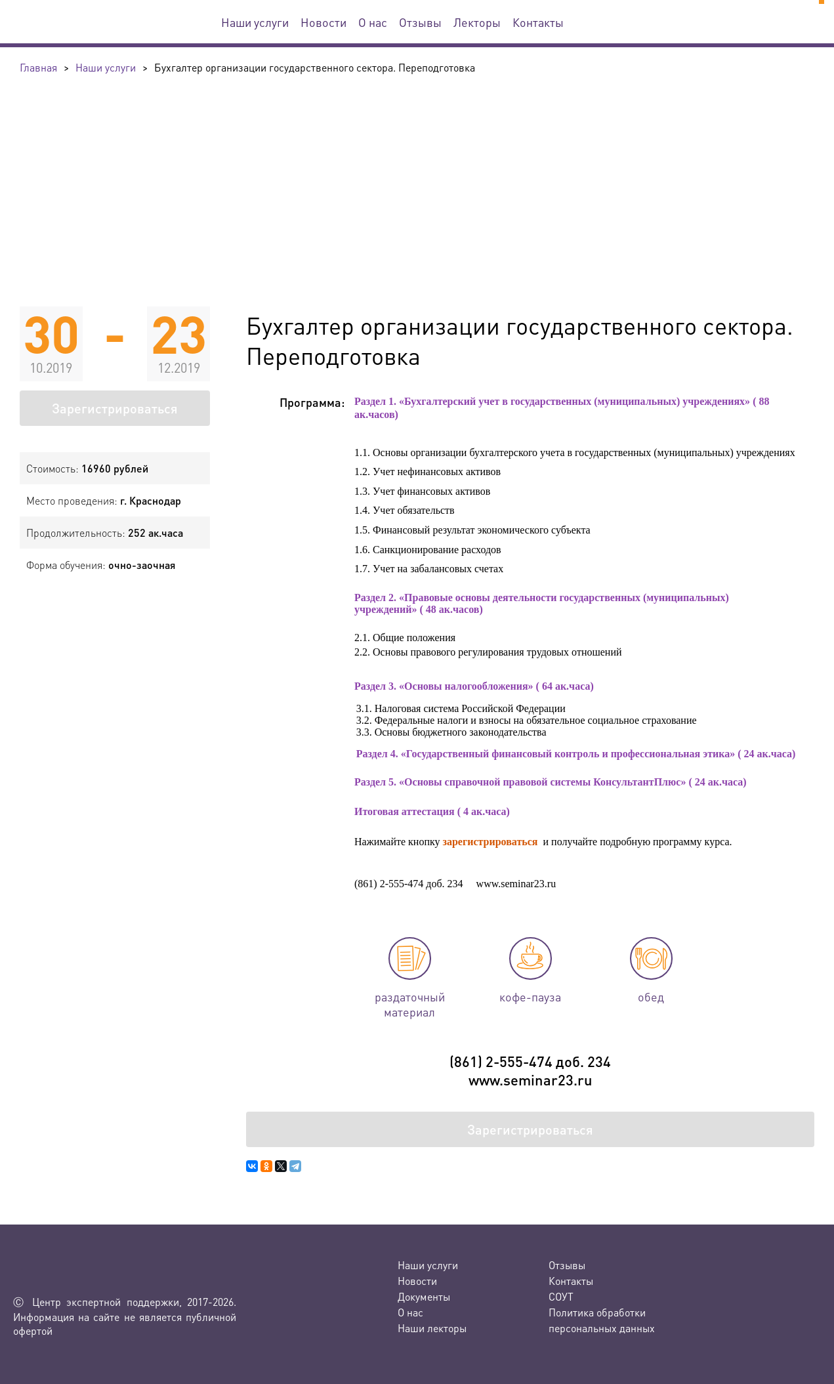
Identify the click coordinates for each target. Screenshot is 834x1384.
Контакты (538, 22)
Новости (323, 22)
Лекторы (477, 22)
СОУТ (561, 1296)
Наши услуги (255, 22)
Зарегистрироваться (115, 408)
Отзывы (420, 22)
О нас (372, 22)
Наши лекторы (432, 1328)
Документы (424, 1296)
